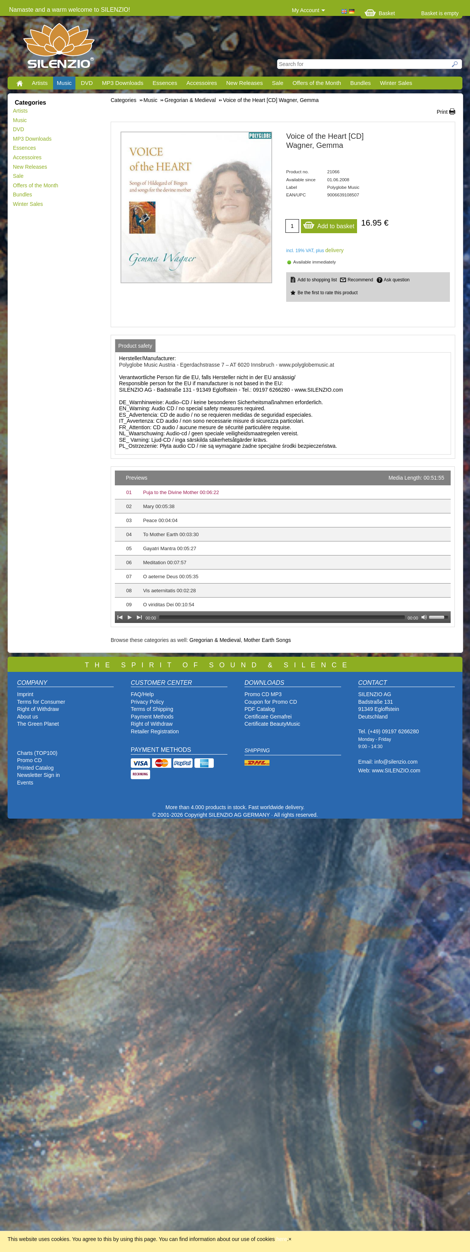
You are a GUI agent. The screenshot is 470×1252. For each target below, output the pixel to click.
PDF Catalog (259, 709)
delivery (334, 250)
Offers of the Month (317, 83)
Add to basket (328, 224)
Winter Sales (396, 83)
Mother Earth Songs (267, 640)
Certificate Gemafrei (267, 717)
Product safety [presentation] (135, 346)
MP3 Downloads (122, 83)
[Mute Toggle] (424, 617)
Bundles (360, 83)
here (281, 1239)
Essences (164, 83)
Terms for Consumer (41, 702)
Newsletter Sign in (38, 775)
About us (27, 717)
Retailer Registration (155, 731)
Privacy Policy (147, 702)
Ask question (397, 279)
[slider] (282, 617)
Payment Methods (152, 717)
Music (64, 83)
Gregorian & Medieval (215, 640)
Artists (40, 83)
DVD (87, 83)
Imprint (25, 694)
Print (442, 112)
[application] (283, 547)
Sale (278, 83)
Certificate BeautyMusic (272, 724)
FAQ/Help (142, 694)
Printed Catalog (35, 768)
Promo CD (29, 760)
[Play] (130, 617)
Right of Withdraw (38, 709)
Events (25, 783)
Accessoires (201, 83)
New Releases (244, 83)
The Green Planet (38, 724)
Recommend (360, 279)
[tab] (135, 346)
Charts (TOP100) (37, 753)
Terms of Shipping (152, 709)
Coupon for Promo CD (270, 702)
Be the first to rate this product (328, 292)
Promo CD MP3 (263, 694)
